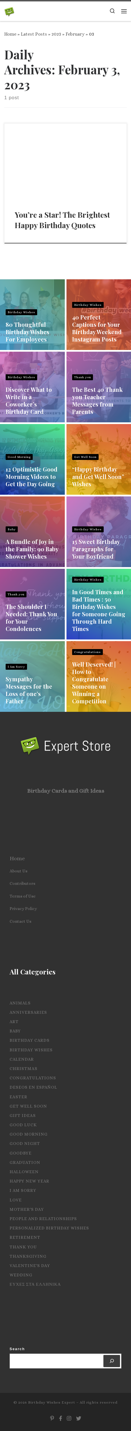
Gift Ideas (23, 1115)
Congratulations (87, 652)
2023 (56, 34)
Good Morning (19, 457)
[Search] (111, 1361)
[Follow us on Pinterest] (52, 1419)
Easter (18, 1096)
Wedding (21, 1274)
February (75, 34)
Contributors (22, 883)
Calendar (22, 1059)
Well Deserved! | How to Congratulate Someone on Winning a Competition (94, 682)
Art (14, 1021)
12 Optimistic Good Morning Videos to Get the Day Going (31, 476)
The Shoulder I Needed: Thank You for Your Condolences (31, 617)
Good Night (25, 1143)
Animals (20, 1003)
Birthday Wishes (21, 312)
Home (10, 34)
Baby (12, 529)
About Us (18, 871)
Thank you (82, 377)
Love (16, 1200)
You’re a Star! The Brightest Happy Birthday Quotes (62, 219)
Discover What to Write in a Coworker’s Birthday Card (29, 400)
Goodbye (21, 1153)
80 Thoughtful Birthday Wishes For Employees (27, 332)
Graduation (25, 1162)
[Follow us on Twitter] (78, 1419)
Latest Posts (34, 34)
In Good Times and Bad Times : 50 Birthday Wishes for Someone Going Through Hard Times (98, 610)
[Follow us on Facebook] (60, 1419)
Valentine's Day (30, 1265)
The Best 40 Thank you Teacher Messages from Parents (97, 400)
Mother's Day (27, 1209)
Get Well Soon (85, 457)
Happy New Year (29, 1181)
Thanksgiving (28, 1256)
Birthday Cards (30, 1040)
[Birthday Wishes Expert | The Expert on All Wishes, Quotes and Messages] (9, 11)
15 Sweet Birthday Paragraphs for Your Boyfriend (96, 549)
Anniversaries (28, 1012)
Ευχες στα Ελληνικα (35, 1284)
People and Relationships (43, 1218)
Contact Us (20, 921)
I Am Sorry (16, 667)
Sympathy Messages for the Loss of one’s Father (29, 690)
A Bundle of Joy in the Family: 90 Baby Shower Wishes (32, 549)
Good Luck (23, 1124)
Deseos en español (33, 1087)
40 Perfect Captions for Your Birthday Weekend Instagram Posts (97, 328)
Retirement (25, 1237)
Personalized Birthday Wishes (49, 1228)
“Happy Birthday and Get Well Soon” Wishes (98, 476)
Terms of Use (22, 896)
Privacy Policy (23, 908)
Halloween (24, 1171)
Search (17, 1349)
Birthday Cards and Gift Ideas (65, 791)
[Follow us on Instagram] (69, 1419)
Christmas (23, 1068)
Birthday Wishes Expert (51, 1402)
